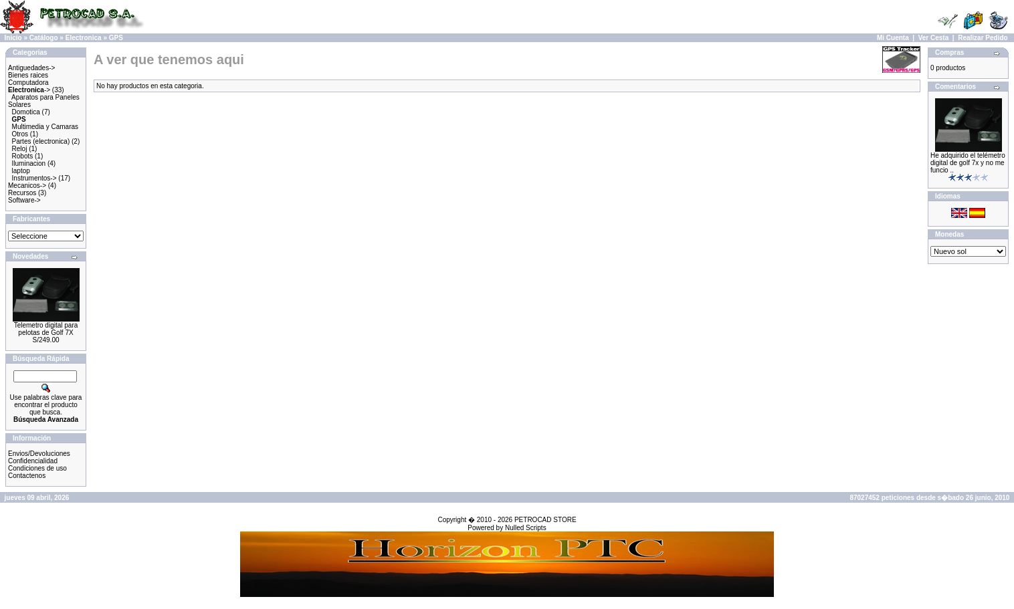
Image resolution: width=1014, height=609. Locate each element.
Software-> (24, 200)
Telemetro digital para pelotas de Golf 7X (46, 329)
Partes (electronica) (41, 141)
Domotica (26, 112)
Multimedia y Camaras (45, 126)
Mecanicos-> (27, 185)
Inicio (13, 37)
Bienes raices (28, 75)
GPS (116, 37)
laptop (21, 170)
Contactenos (26, 475)
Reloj (19, 148)
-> (29, 90)
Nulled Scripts (525, 527)
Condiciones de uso (37, 468)
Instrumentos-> (34, 178)
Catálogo (43, 37)
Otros (20, 134)
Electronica (84, 37)
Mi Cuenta (893, 37)
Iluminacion (29, 163)
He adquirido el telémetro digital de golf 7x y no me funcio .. (967, 163)
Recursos (22, 193)
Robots (22, 156)
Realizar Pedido (982, 37)
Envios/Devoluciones (39, 453)
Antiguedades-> (31, 68)
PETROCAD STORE (545, 519)
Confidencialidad (33, 461)
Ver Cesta (933, 37)
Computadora (28, 82)
